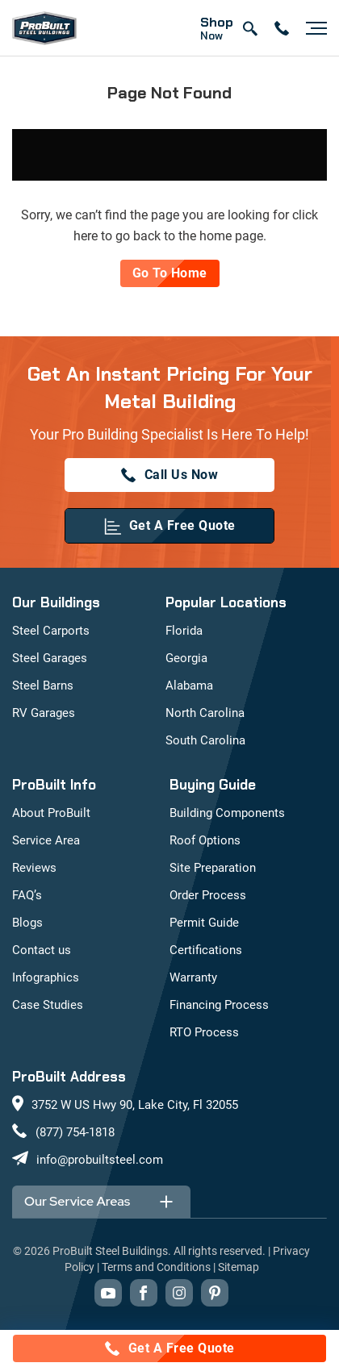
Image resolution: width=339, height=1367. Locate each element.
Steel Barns (42, 685)
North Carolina (205, 713)
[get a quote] (169, 526)
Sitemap (238, 1267)
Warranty (193, 977)
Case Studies (47, 1005)
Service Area (46, 840)
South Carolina (205, 740)
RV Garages (43, 713)
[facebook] (143, 1293)
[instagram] (179, 1293)
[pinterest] (214, 1293)
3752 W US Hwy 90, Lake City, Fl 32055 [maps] (134, 1105)
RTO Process (204, 1032)
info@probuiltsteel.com (99, 1159)
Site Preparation (213, 868)
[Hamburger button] (312, 28)
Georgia (186, 658)
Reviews (34, 868)
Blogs (27, 922)
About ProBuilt (51, 813)
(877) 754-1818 (75, 1132)
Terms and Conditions (156, 1267)
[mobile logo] (44, 28)
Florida (184, 630)
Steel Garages (49, 658)
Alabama (189, 685)
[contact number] (281, 28)
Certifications (206, 950)
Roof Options (205, 840)
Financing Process (219, 1005)
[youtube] (108, 1293)
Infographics (45, 977)
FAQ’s (27, 895)
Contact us (41, 950)
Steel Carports (51, 630)
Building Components (227, 813)
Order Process (208, 895)
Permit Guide (204, 922)
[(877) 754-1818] (169, 475)
